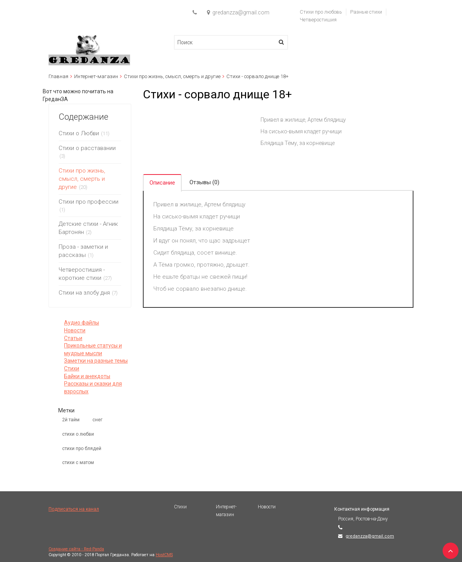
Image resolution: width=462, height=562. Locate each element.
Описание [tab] (162, 182)
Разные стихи (366, 12)
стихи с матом (78, 462)
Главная (58, 76)
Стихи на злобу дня (84, 292)
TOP (448, 548)
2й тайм (71, 419)
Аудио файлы (81, 322)
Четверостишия (318, 20)
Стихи (71, 368)
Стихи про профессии (88, 201)
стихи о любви (78, 434)
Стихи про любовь (321, 12)
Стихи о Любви (79, 133)
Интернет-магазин (96, 76)
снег (97, 419)
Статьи (73, 338)
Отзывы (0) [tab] (204, 182)
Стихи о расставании (87, 148)
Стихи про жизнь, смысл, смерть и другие (172, 76)
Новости (74, 330)
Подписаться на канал (74, 509)
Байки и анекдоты (87, 376)
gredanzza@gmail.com (370, 536)
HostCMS (164, 554)
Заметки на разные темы (96, 361)
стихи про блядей (81, 448)
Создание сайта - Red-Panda (76, 549)
